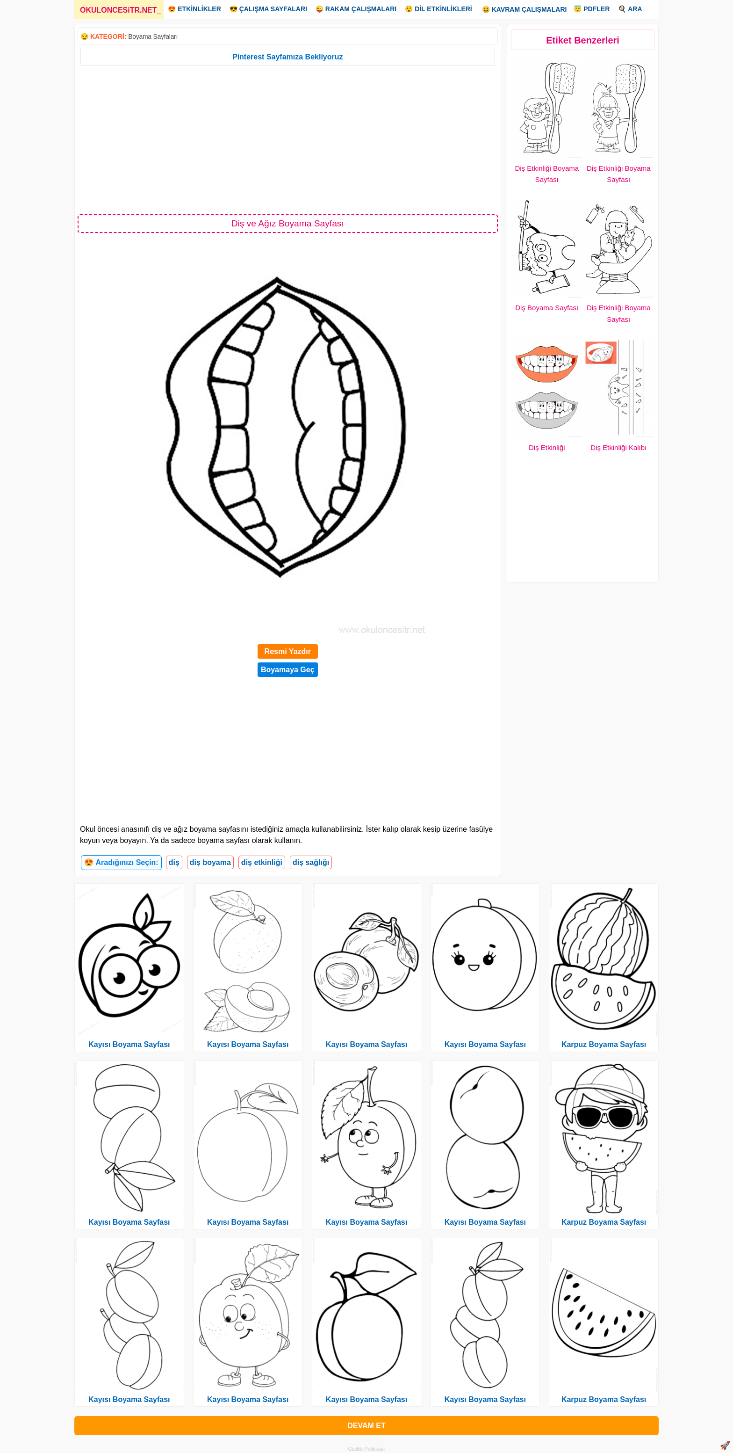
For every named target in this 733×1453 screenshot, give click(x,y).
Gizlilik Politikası (366, 1449)
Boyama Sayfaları (153, 36)
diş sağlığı (311, 862)
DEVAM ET (366, 1426)
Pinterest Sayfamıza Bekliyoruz (287, 57)
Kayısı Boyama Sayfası (129, 1044)
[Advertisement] (288, 139)
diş (174, 862)
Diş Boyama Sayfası (546, 308)
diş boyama (210, 862)
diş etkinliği (261, 862)
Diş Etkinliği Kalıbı (618, 447)
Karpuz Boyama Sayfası (603, 1044)
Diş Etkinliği (547, 447)
